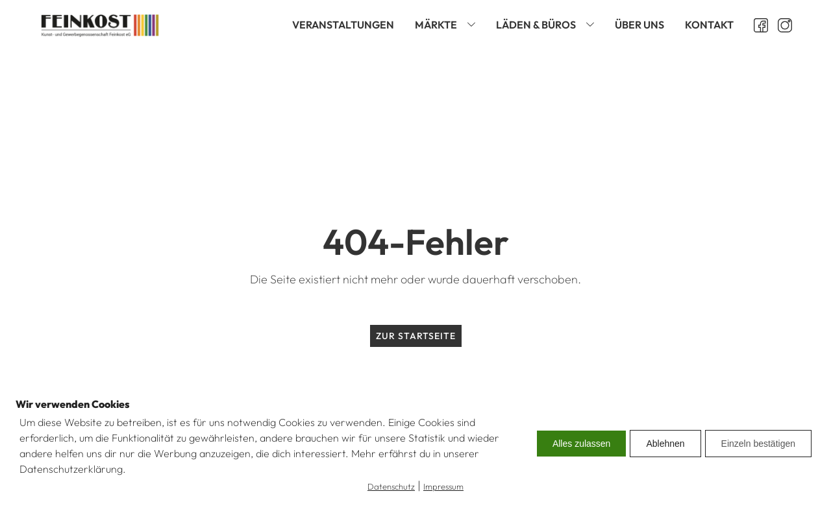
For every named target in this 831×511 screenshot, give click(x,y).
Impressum (443, 486)
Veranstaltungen (343, 24)
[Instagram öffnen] (780, 25)
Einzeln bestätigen (758, 443)
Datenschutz (391, 486)
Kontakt (709, 24)
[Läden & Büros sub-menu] (592, 25)
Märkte (436, 24)
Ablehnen (665, 443)
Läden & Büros (536, 24)
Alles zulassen (581, 443)
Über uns (639, 24)
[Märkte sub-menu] (473, 25)
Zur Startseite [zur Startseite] (416, 336)
